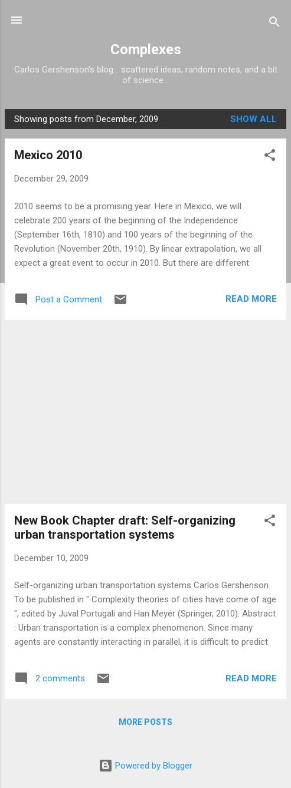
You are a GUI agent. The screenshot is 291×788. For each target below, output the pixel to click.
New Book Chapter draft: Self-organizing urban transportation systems (125, 527)
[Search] (274, 24)
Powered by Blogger (145, 765)
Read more (251, 299)
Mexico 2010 (48, 155)
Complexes (145, 49)
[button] (270, 157)
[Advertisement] (145, 411)
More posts (145, 722)
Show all (253, 119)
